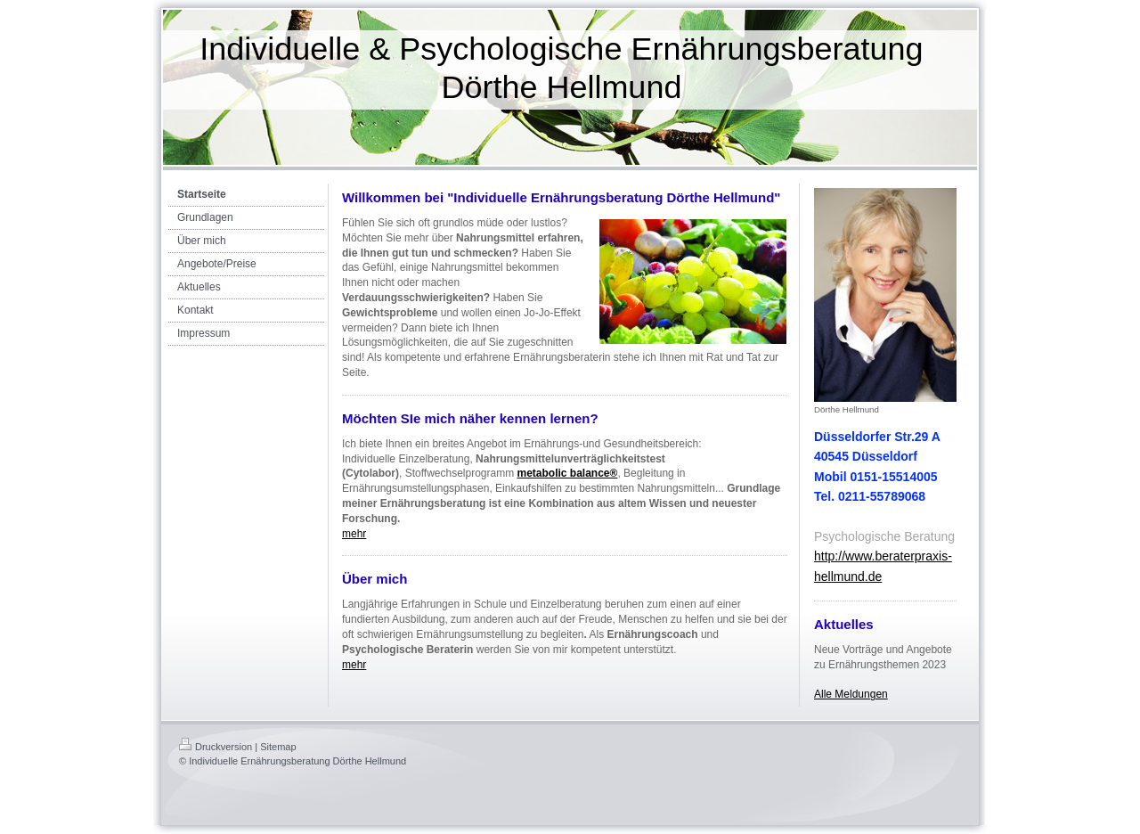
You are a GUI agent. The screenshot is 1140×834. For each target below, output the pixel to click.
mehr (354, 533)
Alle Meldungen (851, 694)
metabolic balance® (567, 473)
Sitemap (278, 746)
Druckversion (215, 746)
